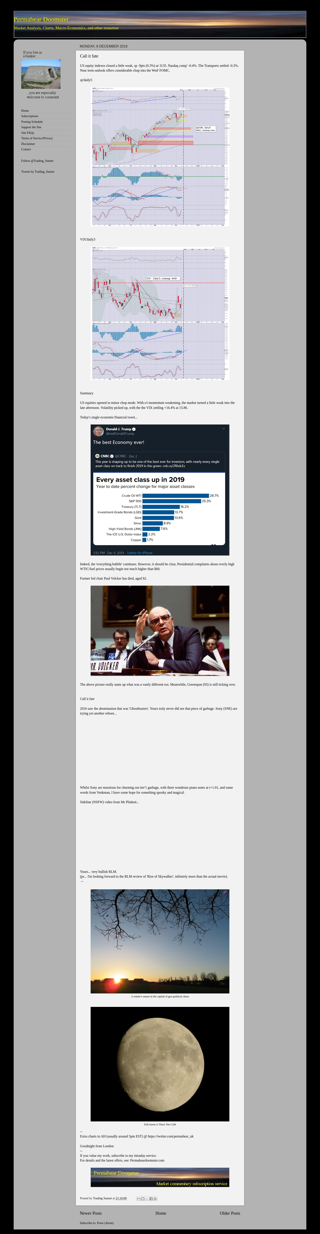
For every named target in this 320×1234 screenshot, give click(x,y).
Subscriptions (29, 116)
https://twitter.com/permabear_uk (171, 1136)
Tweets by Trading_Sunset (37, 171)
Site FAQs (27, 132)
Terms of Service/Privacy (37, 138)
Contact (26, 149)
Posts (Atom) (105, 1223)
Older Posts (230, 1213)
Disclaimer (28, 144)
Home (160, 1213)
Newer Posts (91, 1213)
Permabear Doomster (41, 19)
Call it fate (89, 56)
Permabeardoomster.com (147, 1160)
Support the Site (31, 127)
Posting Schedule (32, 121)
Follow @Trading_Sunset (37, 160)
